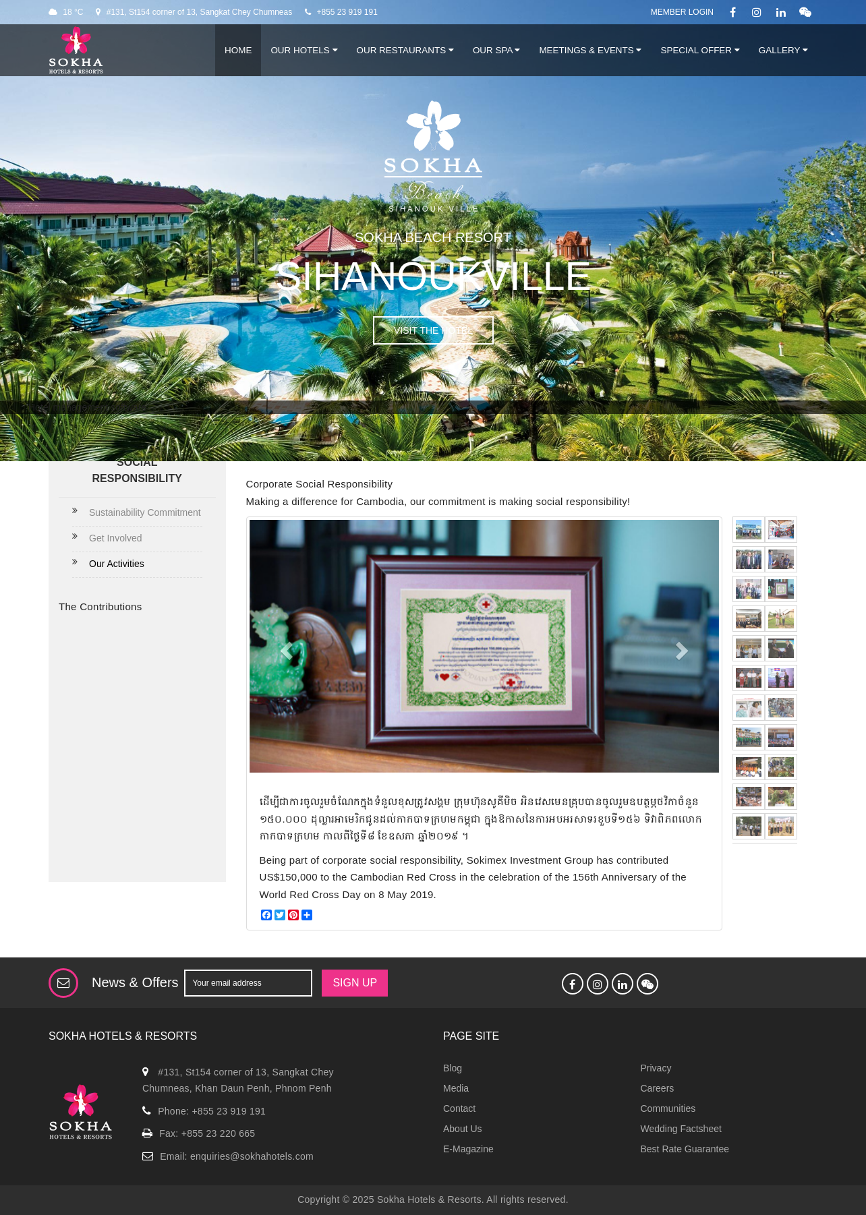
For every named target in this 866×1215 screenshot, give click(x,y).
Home (238, 50)
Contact (459, 1108)
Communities (668, 1108)
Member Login (682, 12)
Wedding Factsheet (681, 1128)
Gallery (783, 50)
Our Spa (496, 50)
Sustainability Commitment (145, 512)
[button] (285, 646)
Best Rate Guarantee (685, 1149)
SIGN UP (355, 982)
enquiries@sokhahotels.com (252, 1156)
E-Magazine (468, 1149)
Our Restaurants (405, 50)
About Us (462, 1128)
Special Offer (699, 50)
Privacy (656, 1068)
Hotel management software (87, 407)
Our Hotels (303, 50)
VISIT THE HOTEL (433, 330)
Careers (657, 1088)
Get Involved (115, 538)
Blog (452, 1068)
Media (456, 1088)
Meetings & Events (590, 50)
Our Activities (116, 563)
